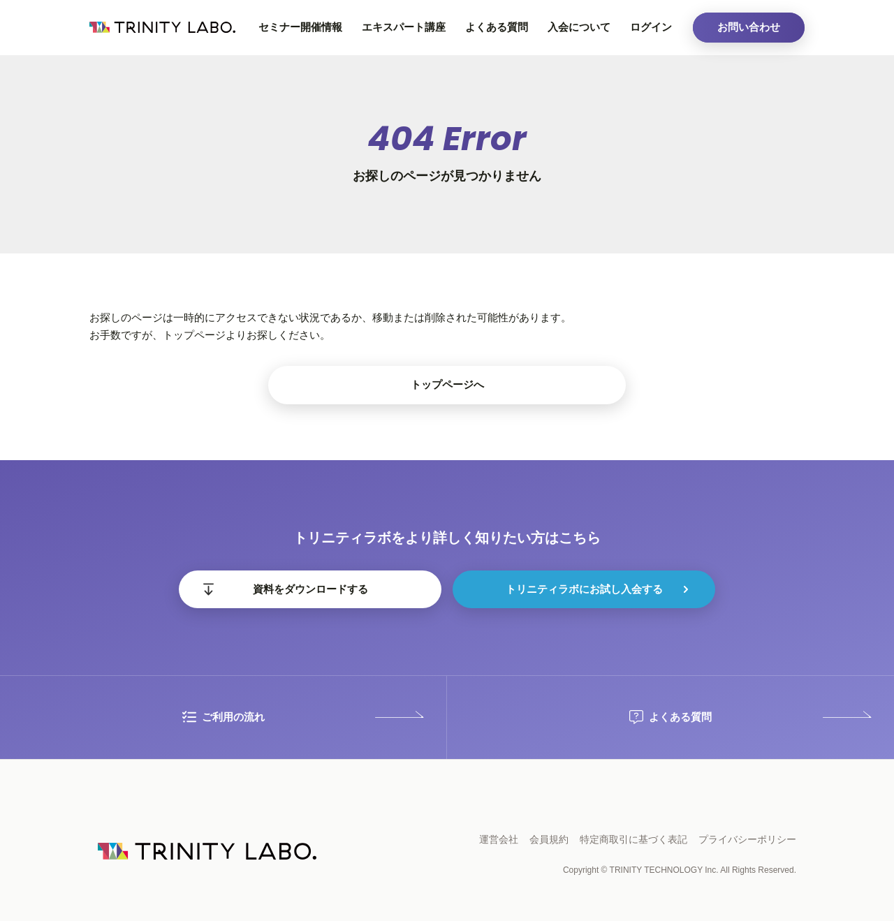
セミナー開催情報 (300, 27)
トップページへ (447, 384)
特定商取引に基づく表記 (633, 839)
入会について (579, 27)
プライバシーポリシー (747, 839)
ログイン (651, 27)
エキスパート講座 (404, 27)
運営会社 (498, 839)
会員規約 (549, 839)
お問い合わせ (748, 27)
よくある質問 (496, 27)
